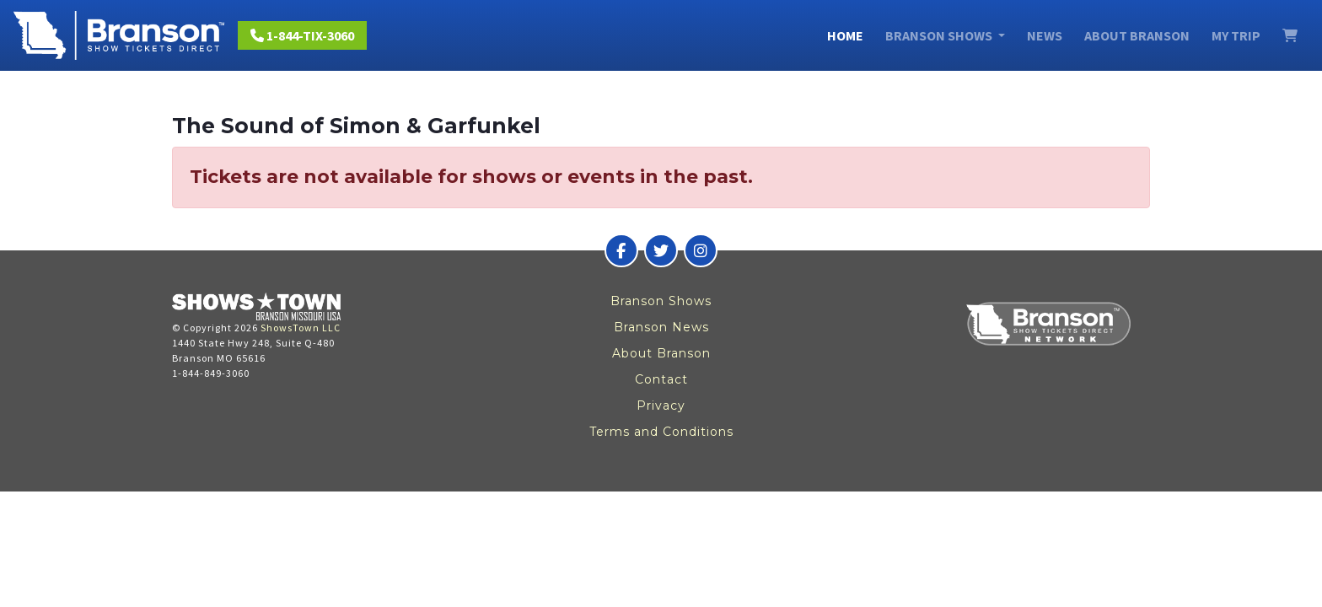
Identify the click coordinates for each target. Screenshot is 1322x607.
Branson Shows (661, 301)
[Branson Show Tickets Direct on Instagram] (700, 250)
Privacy (661, 405)
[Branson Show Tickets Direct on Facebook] (621, 250)
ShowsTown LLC (301, 327)
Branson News (661, 327)
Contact (661, 379)
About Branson (1137, 35)
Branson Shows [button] (940, 35)
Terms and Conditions (661, 431)
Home (845, 35)
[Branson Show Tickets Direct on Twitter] (661, 250)
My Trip (1236, 35)
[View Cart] (1290, 35)
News (1044, 35)
